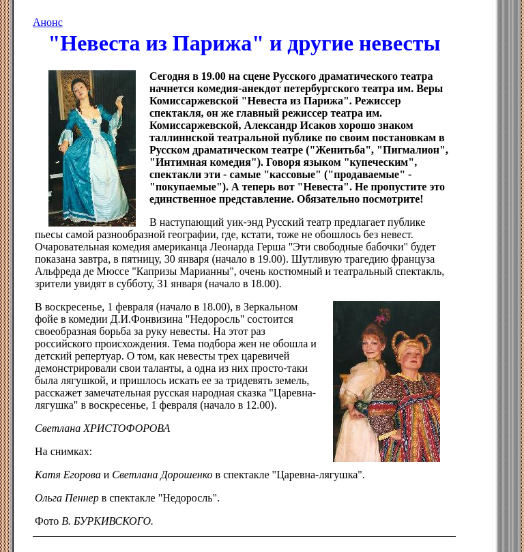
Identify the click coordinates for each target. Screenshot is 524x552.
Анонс (48, 22)
